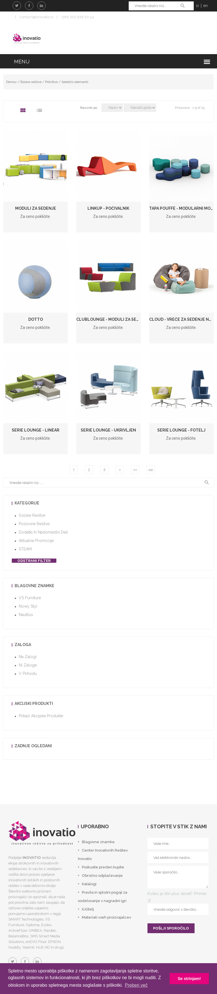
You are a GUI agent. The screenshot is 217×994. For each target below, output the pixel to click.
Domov (11, 82)
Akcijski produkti (34, 703)
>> (135, 470)
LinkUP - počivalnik (108, 208)
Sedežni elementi (74, 82)
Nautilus (26, 614)
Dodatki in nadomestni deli (43, 532)
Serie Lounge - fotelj (181, 430)
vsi (150, 470)
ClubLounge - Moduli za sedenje (112, 319)
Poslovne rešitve (34, 524)
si (197, 5)
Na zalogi (27, 656)
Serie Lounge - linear (35, 430)
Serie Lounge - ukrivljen (108, 430)
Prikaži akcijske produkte (41, 716)
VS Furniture (30, 598)
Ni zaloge (28, 665)
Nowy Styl (28, 606)
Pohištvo (51, 82)
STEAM (25, 549)
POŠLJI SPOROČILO (171, 928)
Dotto (35, 319)
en (205, 5)
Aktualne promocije (36, 540)
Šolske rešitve (30, 82)
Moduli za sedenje (35, 208)
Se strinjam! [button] (189, 978)
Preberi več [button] (136, 985)
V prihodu (28, 673)
